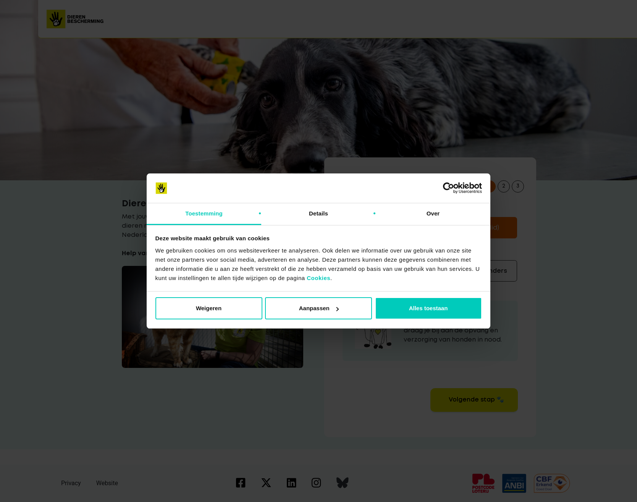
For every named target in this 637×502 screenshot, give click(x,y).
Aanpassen (319, 308)
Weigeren (208, 308)
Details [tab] (318, 213)
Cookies (318, 278)
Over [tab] (433, 213)
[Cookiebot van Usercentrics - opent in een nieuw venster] (448, 188)
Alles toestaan (428, 308)
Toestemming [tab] (204, 213)
